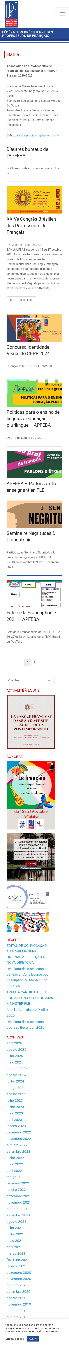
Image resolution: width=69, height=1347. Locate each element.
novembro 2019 (19, 1304)
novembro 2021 (19, 1202)
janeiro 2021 (16, 1266)
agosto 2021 (16, 1222)
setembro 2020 (18, 1292)
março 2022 (16, 1177)
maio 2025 (15, 1062)
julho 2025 (15, 1056)
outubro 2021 (17, 1209)
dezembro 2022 (19, 1132)
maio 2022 (15, 1164)
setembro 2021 (18, 1215)
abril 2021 (14, 1247)
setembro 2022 (18, 1152)
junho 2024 (15, 1081)
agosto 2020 (16, 1298)
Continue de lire (23, 301)
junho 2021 (15, 1234)
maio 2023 (15, 1113)
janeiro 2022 (16, 1190)
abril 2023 (14, 1120)
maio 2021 (15, 1241)
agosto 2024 (16, 1075)
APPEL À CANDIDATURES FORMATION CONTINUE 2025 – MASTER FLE (30, 998)
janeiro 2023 (16, 1126)
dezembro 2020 (19, 1273)
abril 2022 (14, 1171)
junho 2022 (15, 1158)
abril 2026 (14, 1043)
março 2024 (16, 1088)
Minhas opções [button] (15, 1338)
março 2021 (16, 1253)
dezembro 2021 (19, 1196)
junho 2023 (15, 1107)
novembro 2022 (19, 1139)
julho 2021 (15, 1228)
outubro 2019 (17, 1311)
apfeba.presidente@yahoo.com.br (38, 135)
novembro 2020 (19, 1279)
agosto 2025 (16, 1050)
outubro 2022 (17, 1145)
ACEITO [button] (33, 1338)
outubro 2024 (17, 1069)
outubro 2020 (17, 1285)
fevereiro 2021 (18, 1260)
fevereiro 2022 (18, 1183)
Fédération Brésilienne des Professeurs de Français (27, 34)
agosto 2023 (16, 1094)
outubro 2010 (17, 1317)
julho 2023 (15, 1101)
